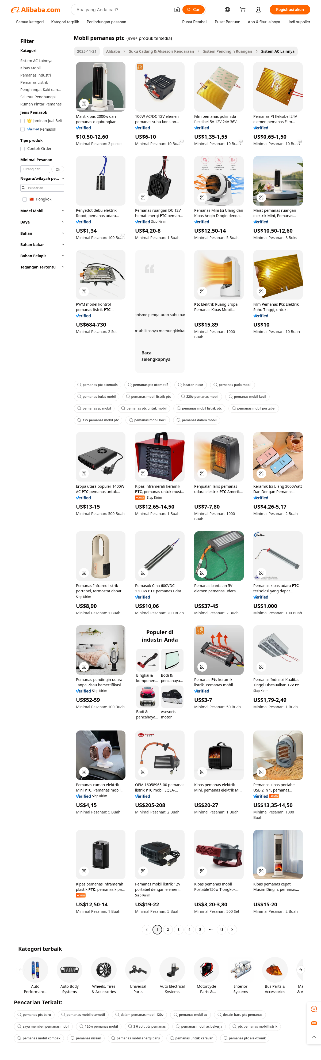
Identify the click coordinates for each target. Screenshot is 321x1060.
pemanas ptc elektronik (245, 1038)
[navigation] (40, 484)
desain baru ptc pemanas (239, 1014)
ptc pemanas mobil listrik (254, 1026)
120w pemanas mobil (98, 1026)
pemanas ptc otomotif (148, 385)
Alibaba (113, 51)
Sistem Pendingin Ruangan (227, 51)
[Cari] (193, 9)
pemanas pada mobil (232, 385)
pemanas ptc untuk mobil (144, 408)
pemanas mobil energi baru (135, 1038)
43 (221, 929)
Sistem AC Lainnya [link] (278, 51)
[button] (177, 9)
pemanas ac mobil (94, 408)
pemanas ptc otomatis (97, 385)
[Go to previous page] (146, 929)
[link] (314, 1009)
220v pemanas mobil (200, 396)
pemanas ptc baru (34, 1014)
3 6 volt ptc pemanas (147, 1026)
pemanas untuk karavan (191, 1038)
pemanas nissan (86, 1038)
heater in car (190, 385)
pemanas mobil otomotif (83, 1014)
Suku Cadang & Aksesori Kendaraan (161, 51)
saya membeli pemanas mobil (43, 1026)
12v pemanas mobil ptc (98, 420)
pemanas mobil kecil (247, 396)
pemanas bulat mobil (96, 396)
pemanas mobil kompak (38, 1038)
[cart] (244, 10)
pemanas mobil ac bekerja (199, 1026)
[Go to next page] (232, 929)
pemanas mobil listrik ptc (148, 396)
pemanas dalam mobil (197, 420)
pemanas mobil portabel (254, 408)
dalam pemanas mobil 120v (139, 1014)
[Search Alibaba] (123, 10)
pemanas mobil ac (190, 1014)
